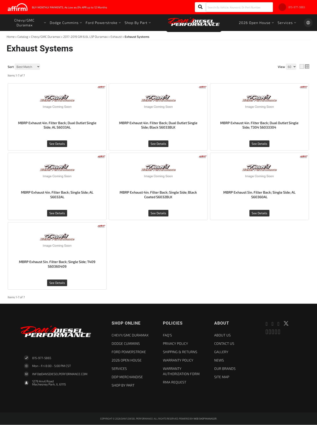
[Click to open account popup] (308, 22)
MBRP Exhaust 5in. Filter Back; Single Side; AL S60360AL (259, 194)
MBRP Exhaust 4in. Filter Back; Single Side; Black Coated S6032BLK (158, 194)
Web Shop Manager (205, 418)
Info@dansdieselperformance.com (59, 374)
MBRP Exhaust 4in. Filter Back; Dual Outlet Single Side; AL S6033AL (57, 125)
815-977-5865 (41, 358)
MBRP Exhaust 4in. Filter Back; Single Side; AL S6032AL (57, 194)
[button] (234, 7)
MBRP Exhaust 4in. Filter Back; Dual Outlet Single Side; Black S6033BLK (158, 125)
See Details (57, 143)
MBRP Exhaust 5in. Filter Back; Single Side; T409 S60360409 (57, 264)
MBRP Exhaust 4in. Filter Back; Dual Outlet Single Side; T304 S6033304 (259, 125)
